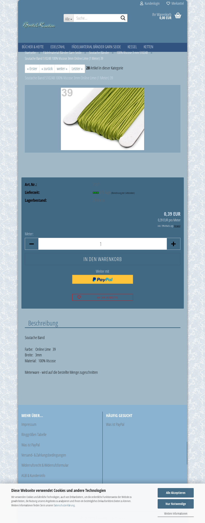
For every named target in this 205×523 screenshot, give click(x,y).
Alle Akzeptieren (175, 493)
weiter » (62, 68)
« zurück (47, 68)
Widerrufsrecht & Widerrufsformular (45, 465)
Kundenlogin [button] (150, 3)
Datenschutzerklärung (64, 505)
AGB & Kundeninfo (33, 475)
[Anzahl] (102, 244)
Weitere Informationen (175, 513)
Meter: (29, 233)
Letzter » (77, 68)
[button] (31, 244)
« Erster (32, 68)
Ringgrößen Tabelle (33, 434)
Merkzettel (175, 3)
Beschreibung (43, 322)
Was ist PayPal (30, 444)
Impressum (28, 424)
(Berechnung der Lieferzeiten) (123, 193)
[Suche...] (69, 18)
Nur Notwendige (176, 504)
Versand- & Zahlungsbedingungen (43, 455)
